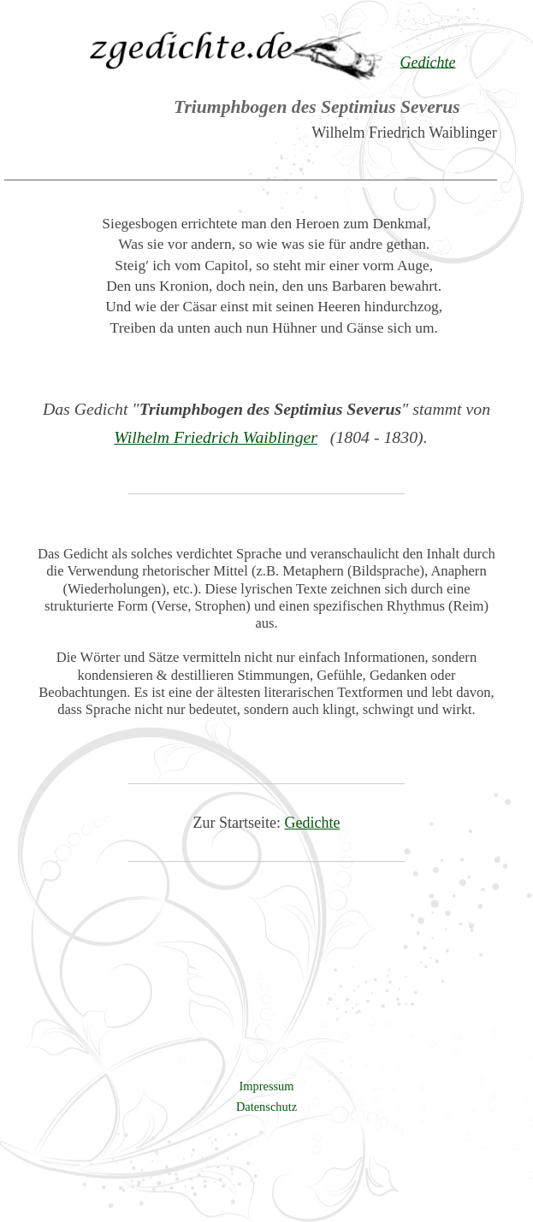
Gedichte (313, 822)
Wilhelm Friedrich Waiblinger (215, 437)
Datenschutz (266, 1106)
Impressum (267, 1086)
